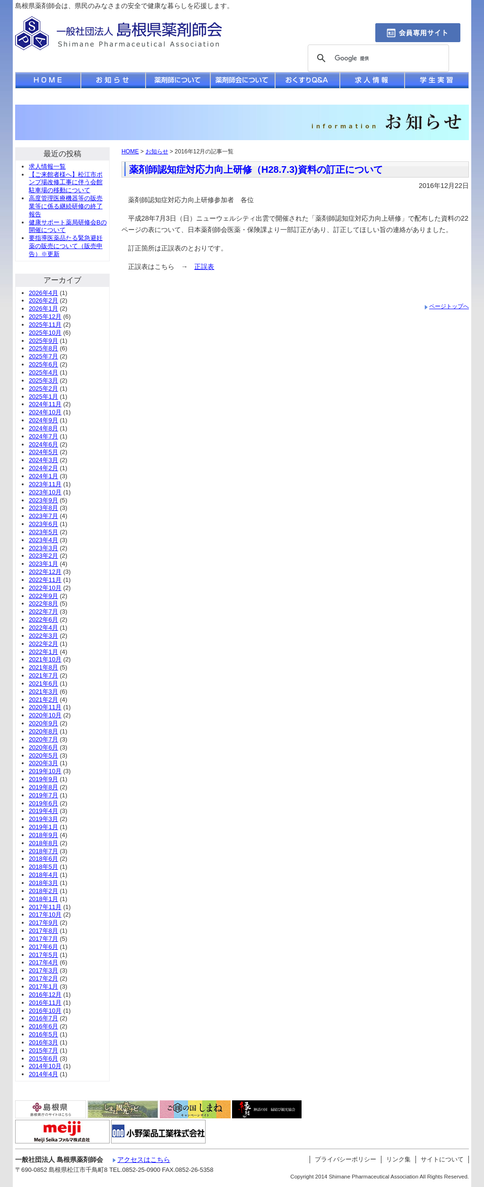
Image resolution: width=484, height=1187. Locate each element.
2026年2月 (43, 300)
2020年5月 (43, 755)
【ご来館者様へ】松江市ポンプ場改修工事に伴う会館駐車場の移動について (66, 182)
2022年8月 (43, 603)
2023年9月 (43, 500)
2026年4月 (43, 292)
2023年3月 (43, 548)
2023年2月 (43, 555)
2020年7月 (43, 739)
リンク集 (398, 1159)
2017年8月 (43, 930)
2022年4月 (43, 627)
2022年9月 (43, 595)
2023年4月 (43, 540)
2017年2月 (43, 978)
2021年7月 (43, 675)
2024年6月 (43, 444)
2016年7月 (43, 1018)
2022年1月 (43, 651)
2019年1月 (43, 826)
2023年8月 (43, 507)
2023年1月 (43, 563)
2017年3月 (43, 970)
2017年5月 (43, 954)
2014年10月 (45, 1066)
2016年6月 (43, 1026)
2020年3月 (43, 763)
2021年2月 (43, 699)
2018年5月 (43, 866)
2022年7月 (43, 611)
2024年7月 (43, 436)
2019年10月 (45, 771)
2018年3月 (43, 882)
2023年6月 (43, 523)
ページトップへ (449, 306)
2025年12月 (45, 316)
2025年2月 (43, 388)
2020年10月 (45, 715)
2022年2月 (43, 643)
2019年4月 (43, 810)
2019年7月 (43, 795)
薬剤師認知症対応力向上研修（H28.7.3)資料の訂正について (256, 169)
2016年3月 (43, 1042)
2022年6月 (43, 619)
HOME (130, 151)
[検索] (377, 58)
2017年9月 (43, 922)
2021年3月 (43, 691)
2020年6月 (43, 747)
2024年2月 (43, 468)
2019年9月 (43, 779)
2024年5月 (43, 451)
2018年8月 (43, 843)
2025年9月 (43, 340)
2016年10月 (45, 1010)
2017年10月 (45, 914)
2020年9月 (43, 723)
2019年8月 (43, 787)
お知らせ (157, 151)
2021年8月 (43, 667)
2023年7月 (43, 515)
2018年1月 (43, 898)
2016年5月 (43, 1034)
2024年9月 (43, 420)
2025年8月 (43, 348)
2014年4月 (43, 1074)
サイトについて (442, 1159)
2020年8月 (43, 731)
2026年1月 (43, 308)
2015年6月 (43, 1058)
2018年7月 (43, 851)
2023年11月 (45, 484)
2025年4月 (43, 372)
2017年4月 (43, 962)
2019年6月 (43, 803)
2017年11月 (45, 906)
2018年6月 (43, 858)
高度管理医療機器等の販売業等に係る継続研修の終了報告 (66, 206)
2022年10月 (45, 587)
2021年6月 (43, 683)
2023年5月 (43, 531)
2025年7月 (43, 356)
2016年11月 (45, 1002)
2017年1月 (43, 986)
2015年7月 (43, 1050)
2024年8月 (43, 428)
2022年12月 (45, 571)
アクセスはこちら (143, 1159)
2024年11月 (45, 404)
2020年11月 (45, 707)
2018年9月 (43, 835)
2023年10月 (45, 492)
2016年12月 (45, 994)
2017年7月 (43, 938)
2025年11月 (45, 324)
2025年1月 (43, 396)
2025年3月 (43, 380)
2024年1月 (43, 476)
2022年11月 (45, 579)
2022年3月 (43, 635)
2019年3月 (43, 818)
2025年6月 (43, 364)
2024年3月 (43, 460)
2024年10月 (45, 412)
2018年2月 (43, 890)
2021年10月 (45, 659)
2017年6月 (43, 946)
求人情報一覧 (47, 166)
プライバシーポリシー (345, 1159)
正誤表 (204, 266)
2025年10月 (45, 332)
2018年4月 (43, 874)
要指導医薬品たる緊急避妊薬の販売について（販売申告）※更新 (66, 246)
